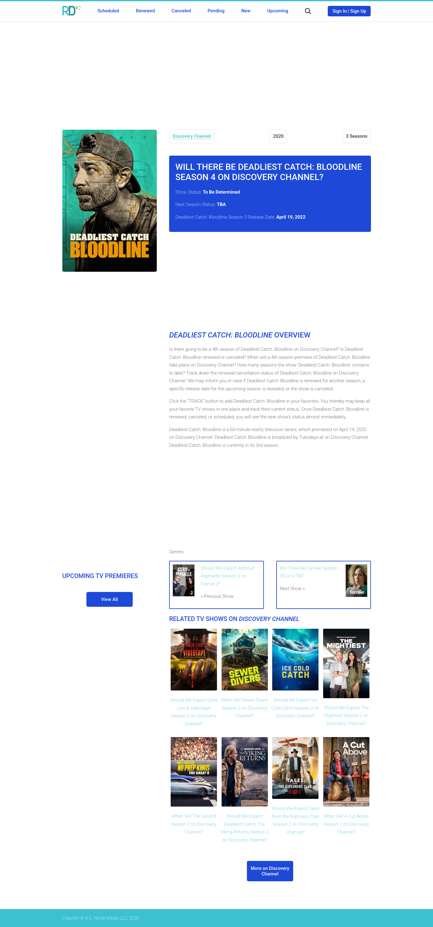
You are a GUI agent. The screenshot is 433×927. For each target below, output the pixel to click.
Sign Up (358, 11)
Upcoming (277, 11)
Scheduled (108, 11)
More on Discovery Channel (270, 871)
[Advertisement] (216, 71)
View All (109, 599)
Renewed (145, 11)
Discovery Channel (192, 136)
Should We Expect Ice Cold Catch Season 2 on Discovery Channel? (295, 708)
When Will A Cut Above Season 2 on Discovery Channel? (346, 824)
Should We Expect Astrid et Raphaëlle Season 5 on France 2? (228, 576)
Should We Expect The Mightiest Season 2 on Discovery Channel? (346, 715)
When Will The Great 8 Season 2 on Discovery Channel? (194, 824)
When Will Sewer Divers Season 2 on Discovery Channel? (244, 708)
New (246, 11)
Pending (216, 11)
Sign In (339, 11)
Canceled (181, 11)
